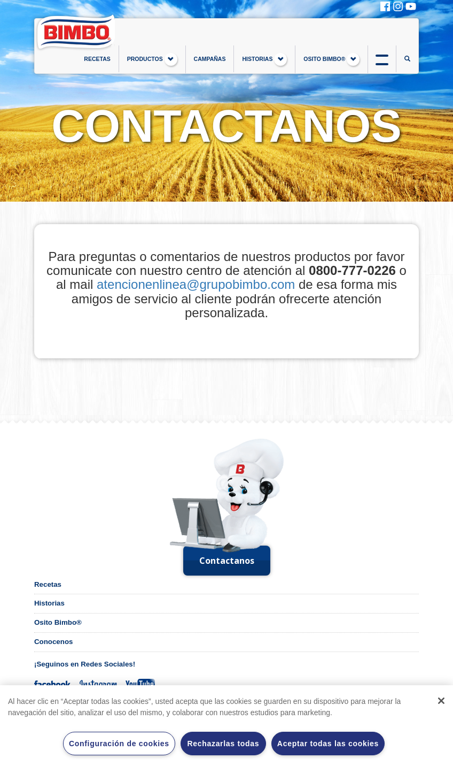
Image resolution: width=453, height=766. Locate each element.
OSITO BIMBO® (331, 59)
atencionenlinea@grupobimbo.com (196, 284)
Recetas (47, 584)
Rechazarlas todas (223, 743)
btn (382, 58)
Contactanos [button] (226, 560)
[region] (226, 725)
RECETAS (97, 59)
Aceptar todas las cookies (328, 743)
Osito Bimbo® (58, 622)
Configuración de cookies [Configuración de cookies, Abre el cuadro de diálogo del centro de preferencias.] (119, 743)
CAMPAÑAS (210, 59)
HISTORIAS (264, 59)
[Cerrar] (441, 701)
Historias (49, 603)
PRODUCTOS (152, 59)
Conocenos (53, 642)
